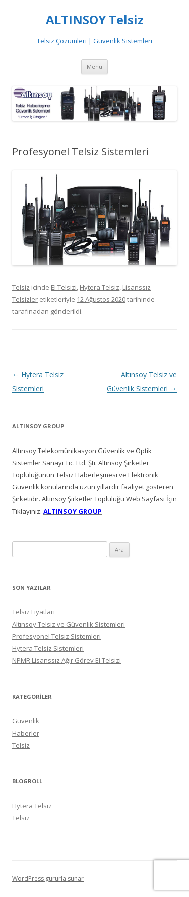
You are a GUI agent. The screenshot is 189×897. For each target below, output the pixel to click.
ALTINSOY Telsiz (95, 20)
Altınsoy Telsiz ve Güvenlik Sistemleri (68, 624)
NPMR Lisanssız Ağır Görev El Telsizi (66, 660)
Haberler (25, 733)
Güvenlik (25, 720)
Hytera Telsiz (99, 287)
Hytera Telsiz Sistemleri (48, 648)
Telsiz (21, 287)
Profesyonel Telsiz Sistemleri (56, 636)
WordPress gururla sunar (48, 878)
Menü (94, 66)
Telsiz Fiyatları (33, 611)
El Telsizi (64, 287)
